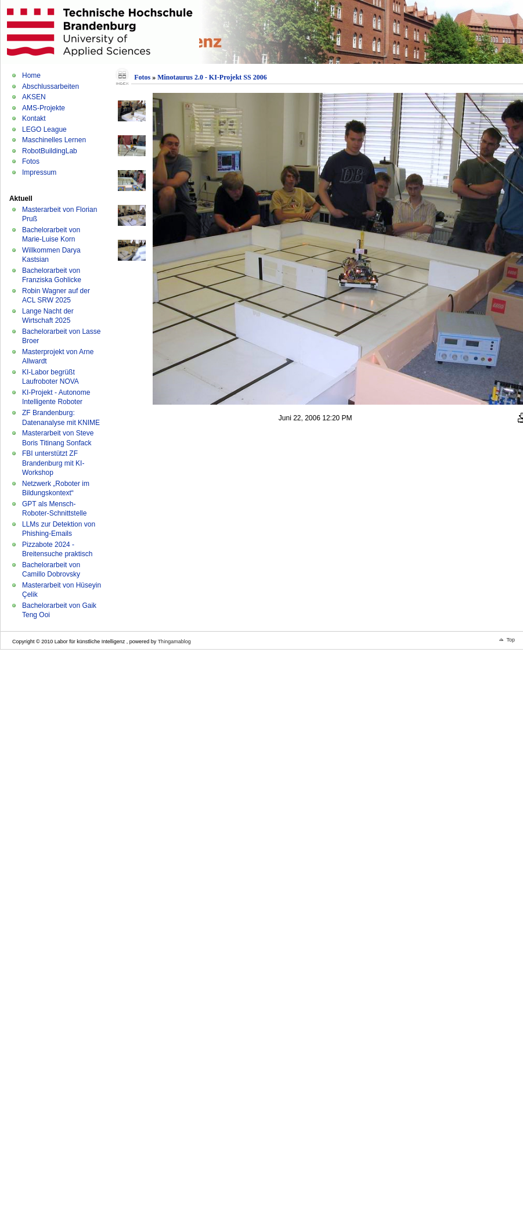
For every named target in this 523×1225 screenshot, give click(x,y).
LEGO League (44, 129)
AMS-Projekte (43, 108)
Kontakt (34, 118)
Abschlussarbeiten (50, 86)
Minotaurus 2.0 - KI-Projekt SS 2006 (211, 77)
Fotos (30, 161)
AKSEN (34, 97)
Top (510, 640)
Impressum (39, 172)
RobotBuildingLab (49, 151)
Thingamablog (174, 641)
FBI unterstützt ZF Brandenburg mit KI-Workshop (53, 463)
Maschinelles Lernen (54, 140)
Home (31, 75)
